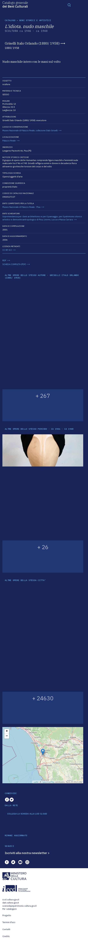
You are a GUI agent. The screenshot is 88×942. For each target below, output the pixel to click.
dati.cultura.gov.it (10, 902)
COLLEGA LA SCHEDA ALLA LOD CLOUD (27, 814)
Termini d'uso (8, 922)
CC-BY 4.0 (7, 250)
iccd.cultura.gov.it (10, 899)
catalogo (10, 20)
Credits (6, 936)
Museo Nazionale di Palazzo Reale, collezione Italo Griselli (30, 130)
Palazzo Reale (9, 140)
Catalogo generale (15, 4)
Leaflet (35, 782)
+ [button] (7, 731)
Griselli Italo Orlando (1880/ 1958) (32, 43)
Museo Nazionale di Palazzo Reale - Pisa (21, 207)
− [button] (7, 736)
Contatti (6, 929)
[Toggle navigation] (69, 5)
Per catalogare (9, 909)
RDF (4, 260)
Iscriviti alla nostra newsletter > (27, 853)
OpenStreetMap (48, 782)
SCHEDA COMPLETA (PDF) (14, 264)
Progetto (6, 915)
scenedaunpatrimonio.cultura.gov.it (19, 906)
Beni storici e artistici (35, 20)
